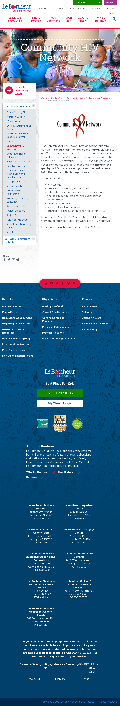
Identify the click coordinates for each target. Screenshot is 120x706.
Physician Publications (55, 327)
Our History (65, 472)
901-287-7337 (41, 542)
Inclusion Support (15, 116)
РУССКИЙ (33, 678)
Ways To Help (83, 19)
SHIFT (9, 232)
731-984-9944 (41, 597)
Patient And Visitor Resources (13, 331)
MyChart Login (60, 403)
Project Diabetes (15, 210)
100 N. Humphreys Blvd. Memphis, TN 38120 (41, 538)
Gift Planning (90, 329)
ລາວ (97, 664)
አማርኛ (33, 664)
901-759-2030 (78, 566)
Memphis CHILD (15, 181)
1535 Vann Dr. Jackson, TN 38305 (41, 592)
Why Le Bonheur (100, 19)
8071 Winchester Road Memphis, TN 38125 (78, 562)
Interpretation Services (15, 344)
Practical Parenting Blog (16, 338)
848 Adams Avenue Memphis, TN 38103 (41, 513)
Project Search (14, 215)
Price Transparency (13, 350)
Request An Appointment (17, 318)
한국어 (94, 668)
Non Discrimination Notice (17, 355)
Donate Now (89, 306)
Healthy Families (15, 166)
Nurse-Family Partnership (13, 192)
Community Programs (17, 106)
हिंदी (87, 664)
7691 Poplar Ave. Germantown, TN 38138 (41, 565)
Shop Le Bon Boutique (95, 323)
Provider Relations (53, 332)
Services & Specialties (15, 19)
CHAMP (10, 141)
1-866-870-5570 (41, 570)
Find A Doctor (36, 19)
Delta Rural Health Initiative (16, 155)
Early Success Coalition (18, 161)
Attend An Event (91, 318)
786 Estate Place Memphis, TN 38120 (79, 538)
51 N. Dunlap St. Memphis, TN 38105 (79, 513)
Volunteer (88, 312)
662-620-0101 (41, 624)
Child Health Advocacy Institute (17, 240)
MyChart (110, 2)
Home (44, 98)
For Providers (58, 8)
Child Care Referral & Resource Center (17, 135)
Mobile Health (14, 186)
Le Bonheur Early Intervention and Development (15, 174)
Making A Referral (52, 306)
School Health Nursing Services (18, 226)
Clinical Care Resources (56, 312)
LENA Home (13, 121)
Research (95, 8)
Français (60, 664)
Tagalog (60, 678)
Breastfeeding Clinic (17, 112)
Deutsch (70, 664)
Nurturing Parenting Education (17, 200)
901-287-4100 (78, 542)
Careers (113, 13)
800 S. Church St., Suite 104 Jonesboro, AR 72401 (79, 592)
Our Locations (53, 19)
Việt (86, 678)
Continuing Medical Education (53, 320)
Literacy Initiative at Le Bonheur (18, 127)
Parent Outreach (15, 206)
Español (25, 664)
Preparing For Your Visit (16, 323)
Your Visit (69, 19)
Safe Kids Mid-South (17, 219)
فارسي (51, 664)
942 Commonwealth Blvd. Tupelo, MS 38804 (41, 620)
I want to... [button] (81, 2)
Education (110, 8)
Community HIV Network (15, 148)
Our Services (57, 98)
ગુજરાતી (80, 664)
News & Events (77, 8)
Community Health (75, 98)
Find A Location (11, 306)
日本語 (90, 668)
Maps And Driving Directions (58, 338)
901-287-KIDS (60, 393)
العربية (40, 664)
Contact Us (41, 8)
